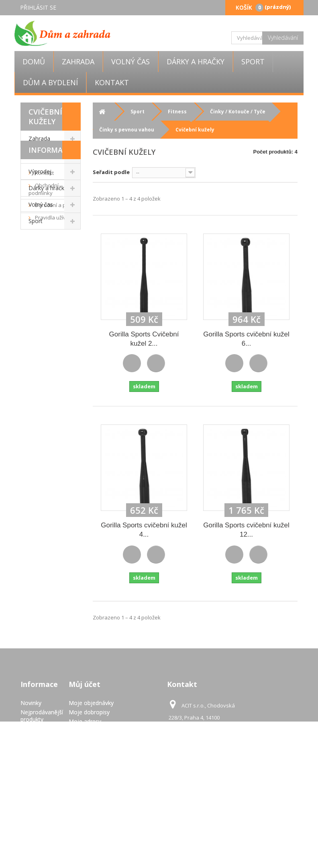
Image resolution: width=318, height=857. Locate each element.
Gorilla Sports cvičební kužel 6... (246, 338)
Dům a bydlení (50, 82)
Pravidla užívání (53, 314)
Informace (50, 247)
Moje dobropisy (89, 712)
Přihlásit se (38, 7)
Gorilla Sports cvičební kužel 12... (246, 529)
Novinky (30, 703)
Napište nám (37, 728)
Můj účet (84, 684)
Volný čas (130, 61)
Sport (253, 61)
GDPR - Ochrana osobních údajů (32, 807)
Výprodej (40, 171)
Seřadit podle (111, 172)
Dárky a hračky (195, 61)
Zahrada (78, 61)
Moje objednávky (91, 703)
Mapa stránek (38, 827)
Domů (33, 61)
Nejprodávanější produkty (41, 715)
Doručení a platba (56, 301)
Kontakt (112, 82)
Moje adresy (85, 721)
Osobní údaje (86, 730)
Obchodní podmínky (44, 286)
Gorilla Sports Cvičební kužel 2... (144, 338)
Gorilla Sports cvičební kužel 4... (144, 529)
